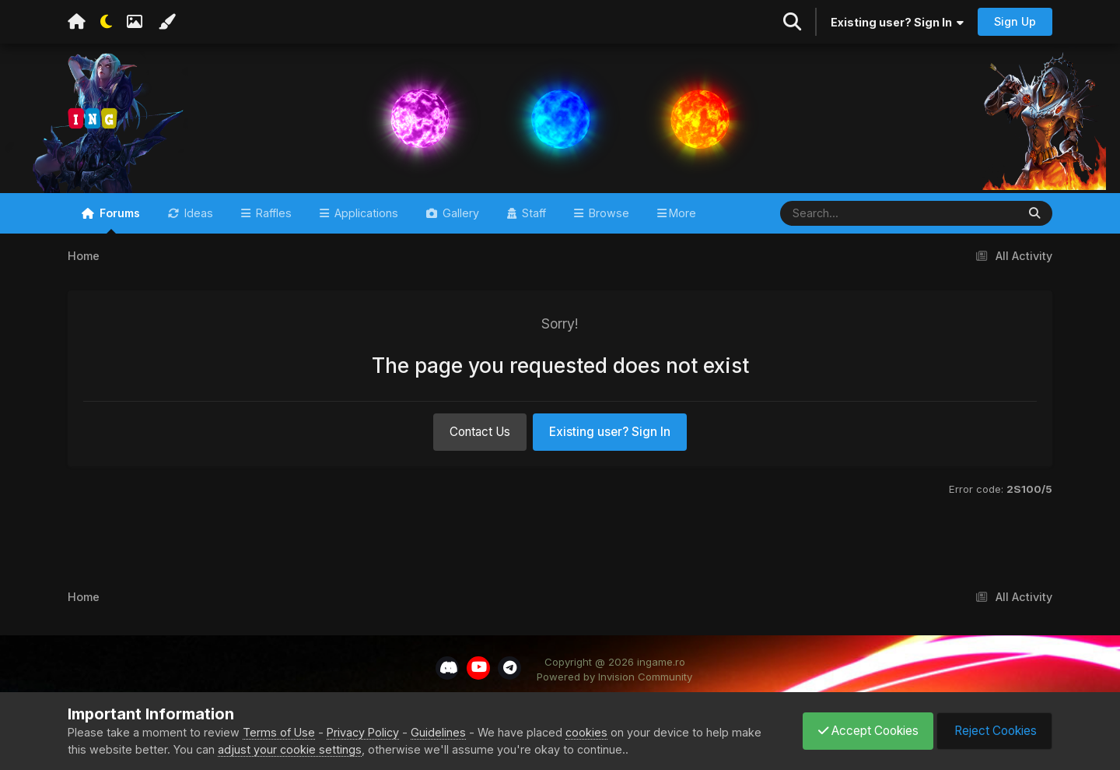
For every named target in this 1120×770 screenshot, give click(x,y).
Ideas (197, 219)
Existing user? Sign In (897, 22)
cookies (586, 732)
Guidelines (438, 732)
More (682, 219)
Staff (532, 219)
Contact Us (480, 438)
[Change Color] (166, 21)
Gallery (459, 219)
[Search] (853, 219)
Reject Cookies (993, 730)
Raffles (272, 219)
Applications (364, 219)
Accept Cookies (864, 730)
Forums (118, 226)
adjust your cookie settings (290, 749)
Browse (607, 219)
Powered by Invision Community (614, 683)
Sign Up (1015, 21)
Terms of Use (279, 732)
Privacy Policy (363, 732)
